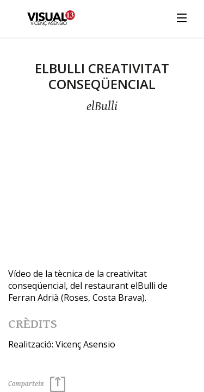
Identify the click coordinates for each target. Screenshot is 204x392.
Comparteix (36, 384)
